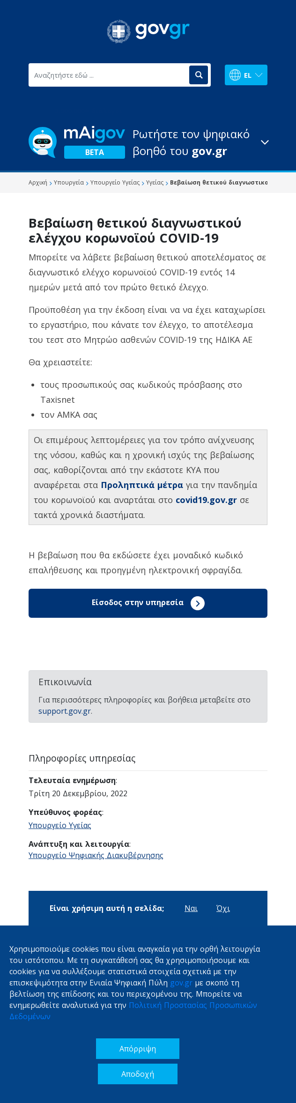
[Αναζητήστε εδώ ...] (108, 75)
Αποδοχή (137, 1074)
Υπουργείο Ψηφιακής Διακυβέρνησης (96, 855)
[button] (148, 142)
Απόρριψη (137, 1049)
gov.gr (181, 982)
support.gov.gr (64, 711)
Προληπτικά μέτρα (142, 484)
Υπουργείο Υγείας (60, 825)
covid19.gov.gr (206, 499)
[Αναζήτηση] (198, 75)
